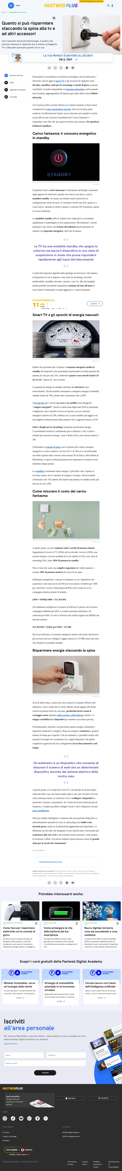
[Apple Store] (70, 1098)
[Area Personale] (112, 5)
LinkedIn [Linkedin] (49, 68)
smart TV (60, 81)
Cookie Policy (85, 1163)
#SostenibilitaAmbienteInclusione (50, 862)
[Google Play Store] (103, 1098)
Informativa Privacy (72, 1163)
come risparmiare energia (58, 109)
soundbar (40, 471)
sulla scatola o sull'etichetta (70, 715)
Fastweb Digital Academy (70, 1132)
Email (73, 68)
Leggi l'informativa (10, 1044)
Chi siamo (6, 1132)
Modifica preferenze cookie (97, 1164)
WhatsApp (67, 68)
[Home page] (61, 5)
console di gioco (53, 447)
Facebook (61, 68)
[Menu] (14, 5)
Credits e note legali (9, 1136)
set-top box (39, 403)
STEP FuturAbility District (71, 1136)
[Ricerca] (109, 5)
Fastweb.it (6, 1140)
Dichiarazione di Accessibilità (113, 1164)
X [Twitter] (55, 68)
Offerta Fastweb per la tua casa (92, 1)
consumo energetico (74, 89)
